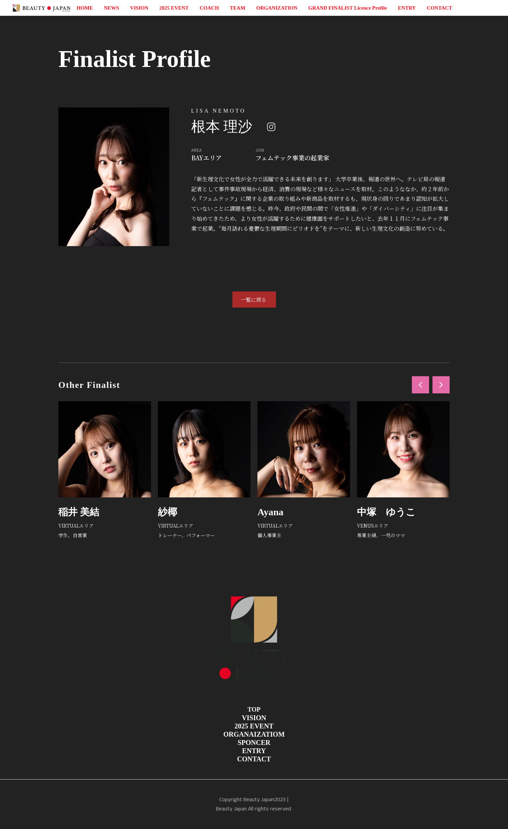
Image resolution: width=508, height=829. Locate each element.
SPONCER (254, 742)
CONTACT (439, 8)
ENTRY (407, 8)
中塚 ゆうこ (386, 512)
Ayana (270, 512)
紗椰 (167, 512)
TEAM (237, 8)
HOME (85, 8)
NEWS (111, 8)
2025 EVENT (173, 8)
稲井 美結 (78, 512)
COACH (209, 8)
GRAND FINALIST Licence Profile (347, 8)
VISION (139, 8)
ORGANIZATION (277, 8)
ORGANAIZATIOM (254, 734)
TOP (254, 709)
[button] (420, 384)
